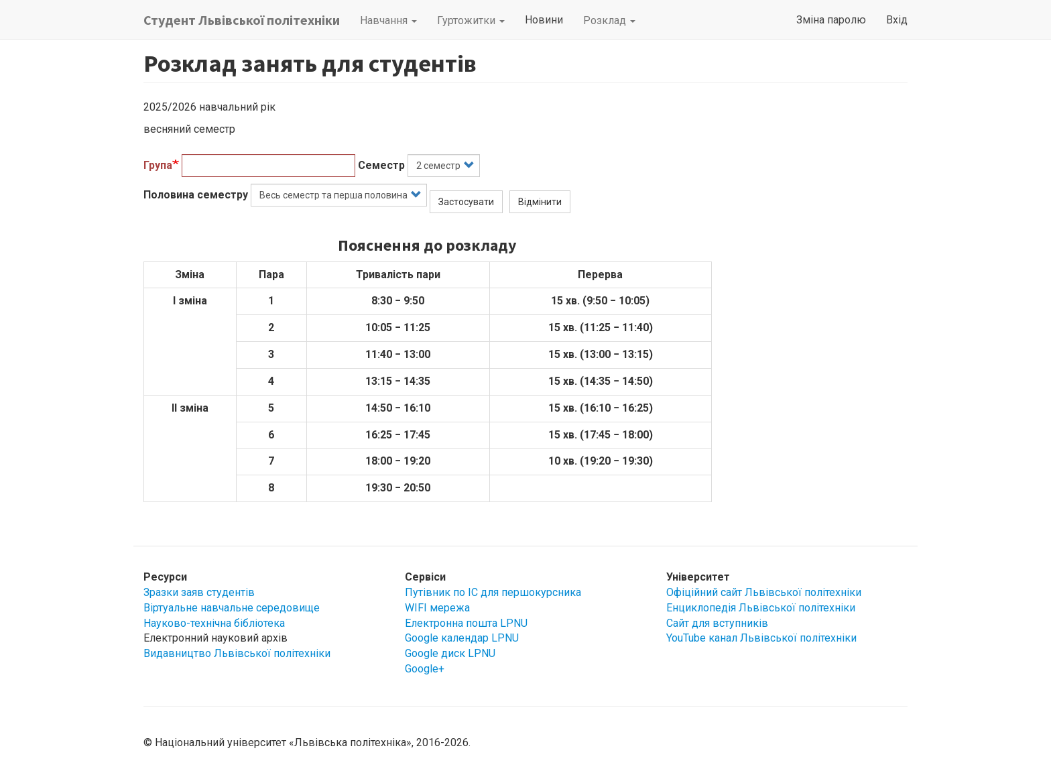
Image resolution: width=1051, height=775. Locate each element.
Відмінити (540, 201)
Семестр (381, 165)
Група (157, 165)
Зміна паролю (831, 19)
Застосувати (466, 201)
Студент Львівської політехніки (241, 19)
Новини (544, 19)
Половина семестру (195, 194)
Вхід (897, 19)
